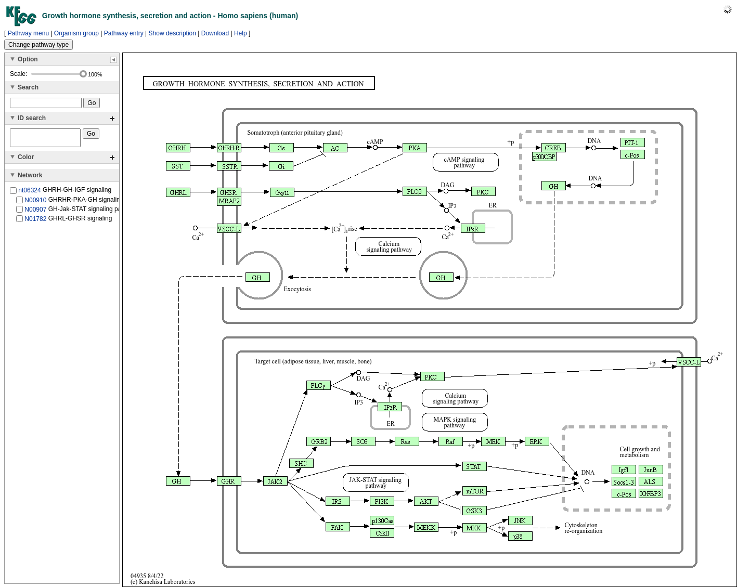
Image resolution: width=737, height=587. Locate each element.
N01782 (35, 222)
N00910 (35, 202)
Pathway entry (124, 33)
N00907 (35, 212)
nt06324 (29, 193)
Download (215, 33)
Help (240, 33)
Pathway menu (28, 33)
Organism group (76, 33)
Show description (172, 33)
